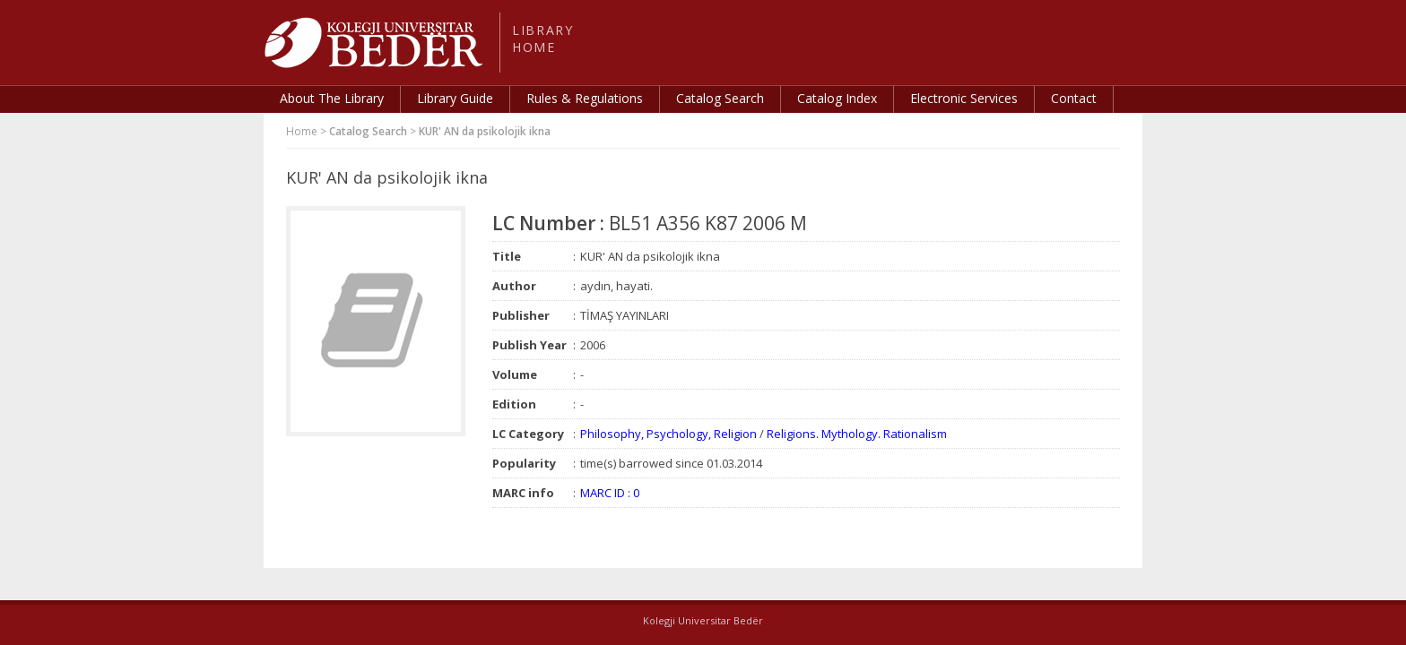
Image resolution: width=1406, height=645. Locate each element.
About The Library (332, 98)
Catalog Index (837, 98)
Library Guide (455, 98)
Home (301, 131)
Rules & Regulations (584, 98)
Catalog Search (720, 98)
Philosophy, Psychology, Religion (668, 434)
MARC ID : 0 (609, 493)
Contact (1074, 98)
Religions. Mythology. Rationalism (857, 434)
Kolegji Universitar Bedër (703, 620)
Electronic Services (964, 98)
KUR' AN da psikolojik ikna (485, 131)
